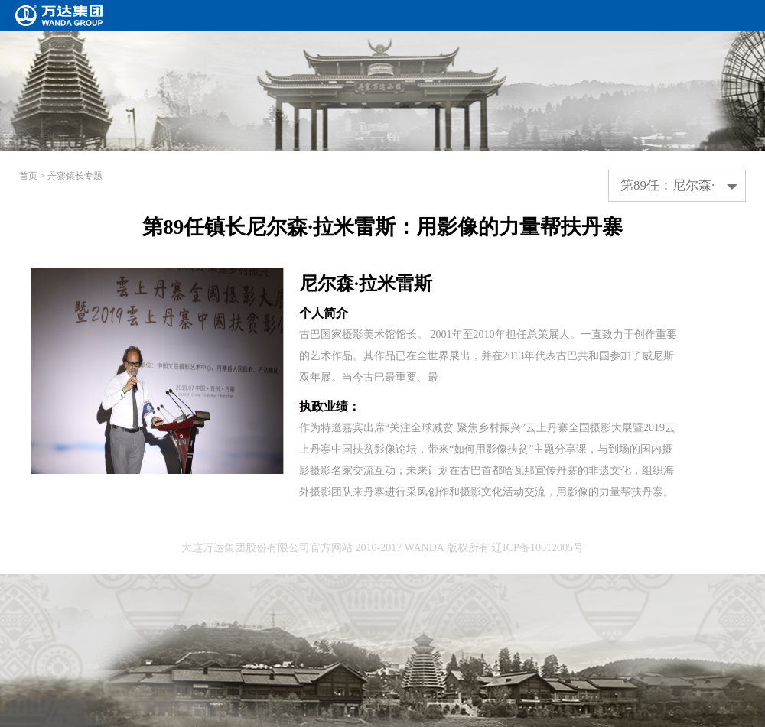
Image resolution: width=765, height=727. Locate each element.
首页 (28, 175)
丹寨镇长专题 (75, 175)
